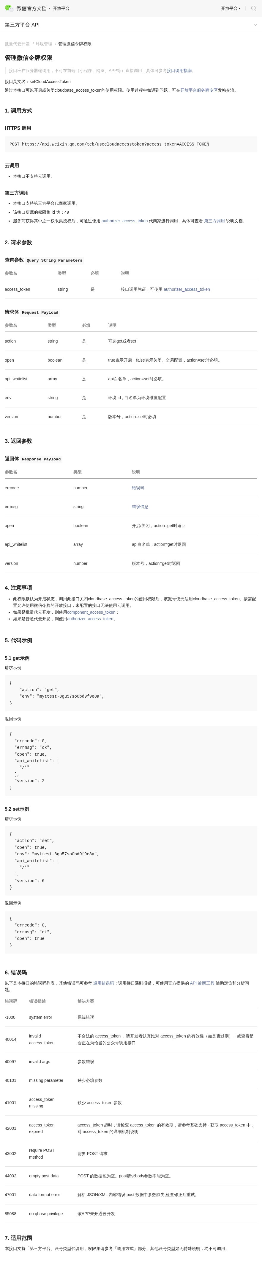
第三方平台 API (22, 25)
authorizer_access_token (125, 220)
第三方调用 (214, 220)
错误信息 (140, 506)
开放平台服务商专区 (199, 90)
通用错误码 (103, 983)
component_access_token (91, 612)
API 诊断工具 (202, 983)
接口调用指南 (179, 70)
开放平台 (229, 8)
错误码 (138, 487)
